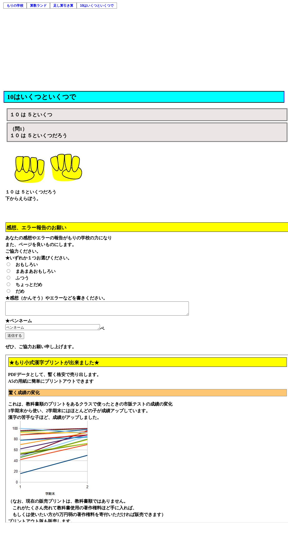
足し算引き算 (63, 6)
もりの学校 (15, 6)
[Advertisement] (144, 49)
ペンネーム (58, 330)
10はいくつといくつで (97, 6)
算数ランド (38, 6)
